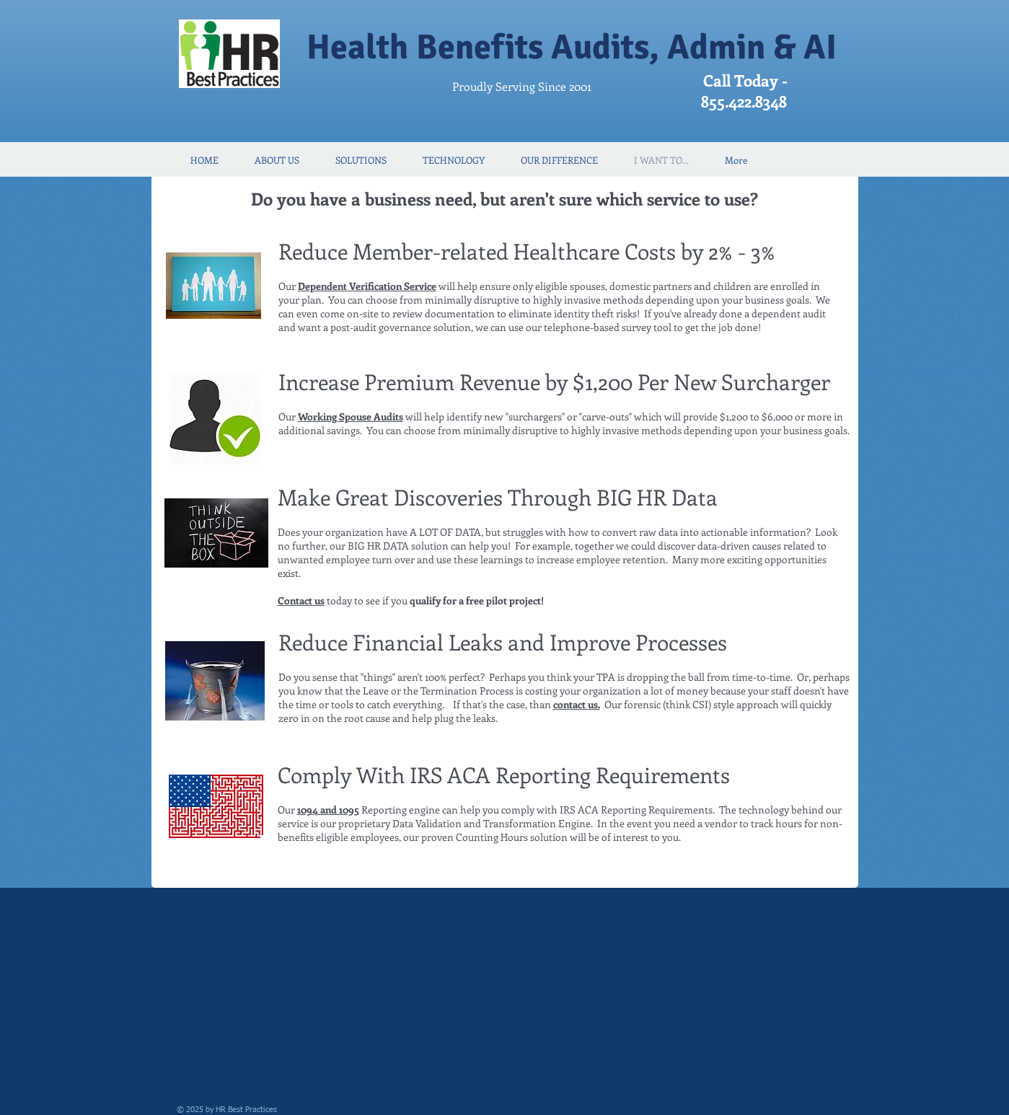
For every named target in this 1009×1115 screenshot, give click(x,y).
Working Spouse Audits (350, 416)
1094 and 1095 (328, 809)
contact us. (576, 704)
